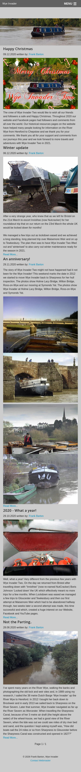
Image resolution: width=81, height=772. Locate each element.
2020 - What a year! (19, 510)
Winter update (15, 147)
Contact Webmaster (40, 760)
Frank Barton (36, 54)
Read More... (10, 254)
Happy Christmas (18, 48)
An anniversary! (16, 258)
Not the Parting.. (17, 621)
